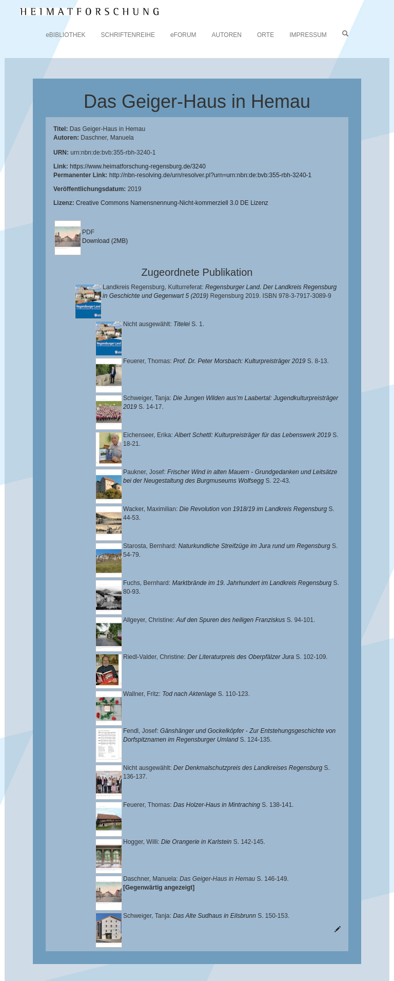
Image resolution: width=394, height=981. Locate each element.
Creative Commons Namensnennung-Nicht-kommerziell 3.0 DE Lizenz (172, 202)
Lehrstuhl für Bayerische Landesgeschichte (134, 934)
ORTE (265, 35)
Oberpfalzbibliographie (127, 958)
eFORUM (183, 35)
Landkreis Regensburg (177, 942)
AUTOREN (227, 35)
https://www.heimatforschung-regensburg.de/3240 (138, 166)
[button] (3, 977)
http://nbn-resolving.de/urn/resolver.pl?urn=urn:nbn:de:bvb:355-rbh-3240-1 (210, 175)
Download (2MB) (105, 240)
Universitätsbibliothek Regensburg (294, 926)
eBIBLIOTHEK (65, 35)
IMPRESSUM (308, 35)
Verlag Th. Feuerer (175, 950)
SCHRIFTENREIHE (128, 35)
